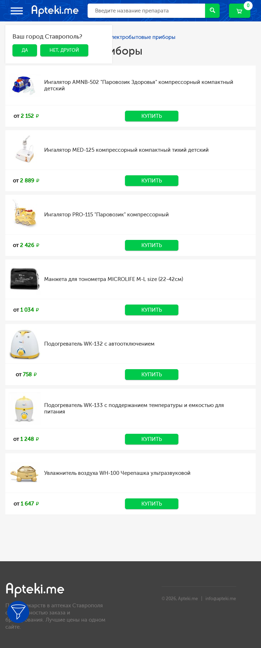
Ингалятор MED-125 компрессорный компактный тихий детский (126, 150)
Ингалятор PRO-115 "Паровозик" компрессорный (106, 214)
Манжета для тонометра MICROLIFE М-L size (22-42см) (113, 279)
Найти (212, 10)
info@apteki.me (220, 598)
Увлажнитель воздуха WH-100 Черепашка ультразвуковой (117, 473)
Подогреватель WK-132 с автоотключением (99, 344)
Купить (151, 116)
